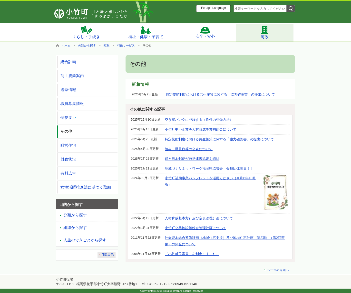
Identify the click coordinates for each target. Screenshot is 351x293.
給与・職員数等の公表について (189, 149)
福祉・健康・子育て (145, 32)
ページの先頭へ (278, 270)
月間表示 (107, 255)
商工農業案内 (72, 76)
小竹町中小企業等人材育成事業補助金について (200, 129)
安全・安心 (205, 32)
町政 (265, 32)
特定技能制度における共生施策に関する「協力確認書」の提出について (220, 94)
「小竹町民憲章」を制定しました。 (192, 254)
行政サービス (126, 45)
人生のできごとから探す (84, 240)
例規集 (68, 117)
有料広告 (68, 173)
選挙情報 (68, 90)
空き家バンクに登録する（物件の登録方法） (199, 120)
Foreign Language (213, 8)
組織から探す (75, 227)
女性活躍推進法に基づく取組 (85, 187)
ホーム (66, 45)
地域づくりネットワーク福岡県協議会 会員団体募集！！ (209, 168)
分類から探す (87, 45)
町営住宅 (68, 145)
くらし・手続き (86, 32)
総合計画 (68, 62)
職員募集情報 (72, 103)
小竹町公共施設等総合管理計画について (195, 228)
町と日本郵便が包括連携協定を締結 (192, 159)
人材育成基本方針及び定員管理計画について (199, 218)
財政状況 (68, 159)
